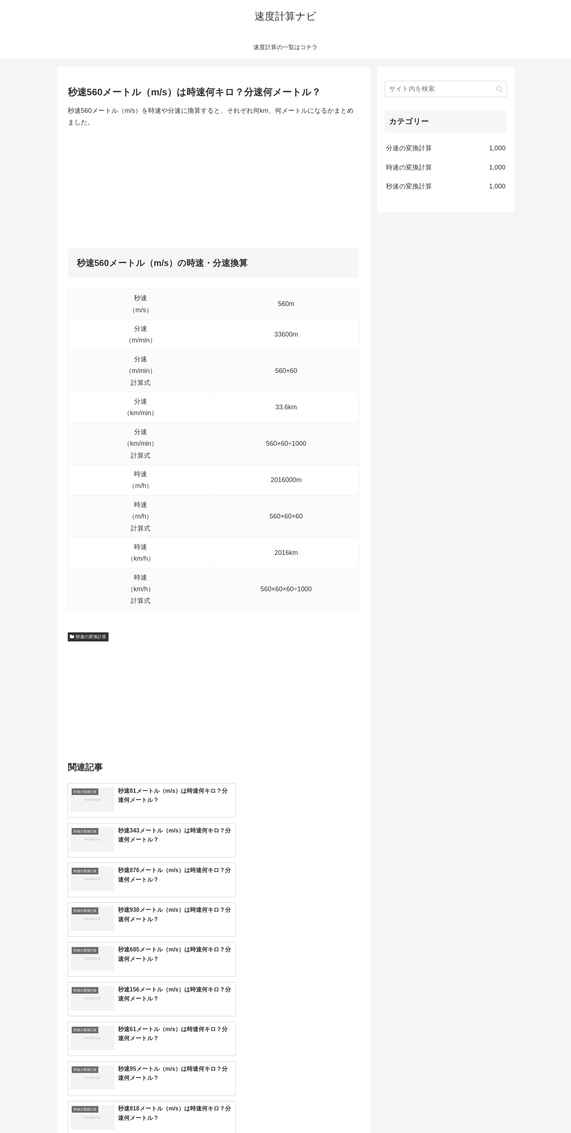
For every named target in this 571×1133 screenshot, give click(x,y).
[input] (446, 89)
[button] (499, 89)
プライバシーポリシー (481, 1110)
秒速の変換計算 (88, 636)
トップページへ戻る (426, 1110)
